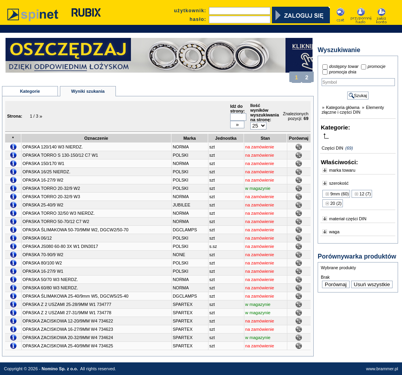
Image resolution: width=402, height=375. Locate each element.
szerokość (339, 183)
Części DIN (332, 148)
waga (334, 231)
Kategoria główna (342, 107)
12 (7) (365, 193)
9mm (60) (339, 193)
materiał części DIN (348, 218)
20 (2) (336, 203)
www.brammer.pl (382, 368)
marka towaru (342, 170)
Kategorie (30, 91)
